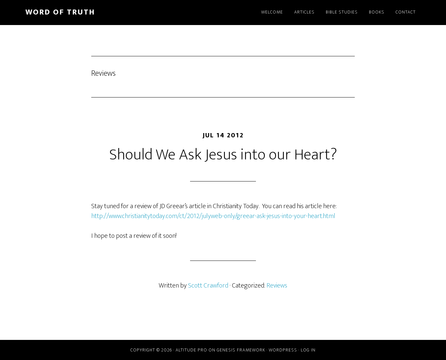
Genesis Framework (241, 350)
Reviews (276, 285)
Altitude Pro (191, 350)
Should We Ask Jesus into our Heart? (223, 155)
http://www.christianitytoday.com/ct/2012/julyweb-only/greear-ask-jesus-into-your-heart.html (213, 216)
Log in (308, 350)
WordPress (283, 350)
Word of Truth (60, 12)
